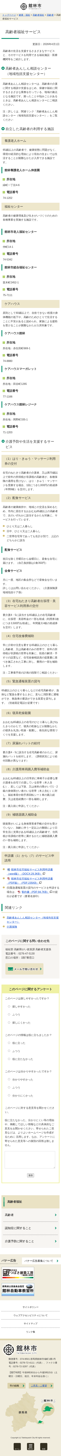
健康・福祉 (24, 15)
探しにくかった (21, 1022)
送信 (30, 1175)
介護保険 (12, 926)
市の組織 (14, 1385)
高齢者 (50, 15)
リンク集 (30, 1331)
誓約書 (35, 892)
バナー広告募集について (39, 1260)
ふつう (16, 1014)
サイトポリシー (31, 1307)
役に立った (18, 1043)
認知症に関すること (18, 1228)
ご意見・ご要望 (39, 1385)
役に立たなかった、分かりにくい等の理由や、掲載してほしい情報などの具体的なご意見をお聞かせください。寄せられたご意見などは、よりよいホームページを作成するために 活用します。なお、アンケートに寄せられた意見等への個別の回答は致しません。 (30, 1133)
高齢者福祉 (38, 15)
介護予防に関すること (19, 1241)
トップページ (9, 15)
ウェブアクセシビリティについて (31, 1315)
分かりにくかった (22, 1095)
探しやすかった (21, 1006)
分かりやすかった (22, 1079)
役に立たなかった (22, 1059)
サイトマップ (30, 1323)
